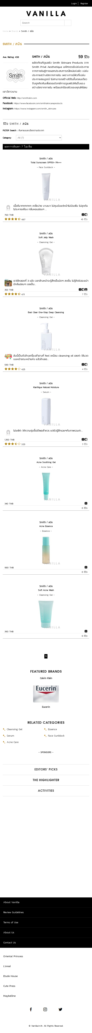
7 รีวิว (84, 294)
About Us (8, 932)
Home (5, 31)
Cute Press (9, 986)
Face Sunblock (46, 167)
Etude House (10, 976)
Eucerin (46, 707)
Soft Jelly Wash (46, 237)
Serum (46, 392)
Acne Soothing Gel (46, 462)
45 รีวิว (84, 219)
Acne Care (46, 467)
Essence (46, 531)
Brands (15, 31)
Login (74, 3)
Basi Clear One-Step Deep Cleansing (46, 312)
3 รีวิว (84, 444)
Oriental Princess (13, 956)
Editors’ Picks (46, 769)
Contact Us (9, 943)
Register (84, 3)
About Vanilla (11, 902)
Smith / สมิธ (46, 158)
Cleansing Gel (46, 242)
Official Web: (9, 98)
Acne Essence (46, 526)
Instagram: (8, 108)
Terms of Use (10, 922)
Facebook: (8, 103)
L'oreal (7, 966)
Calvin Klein (46, 678)
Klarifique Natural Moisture (46, 387)
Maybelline (9, 996)
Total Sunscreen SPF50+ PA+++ (46, 162)
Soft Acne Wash (46, 590)
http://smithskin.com (27, 98)
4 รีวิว (84, 369)
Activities (46, 790)
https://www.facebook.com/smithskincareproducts (38, 103)
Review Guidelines (13, 912)
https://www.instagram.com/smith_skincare (35, 108)
